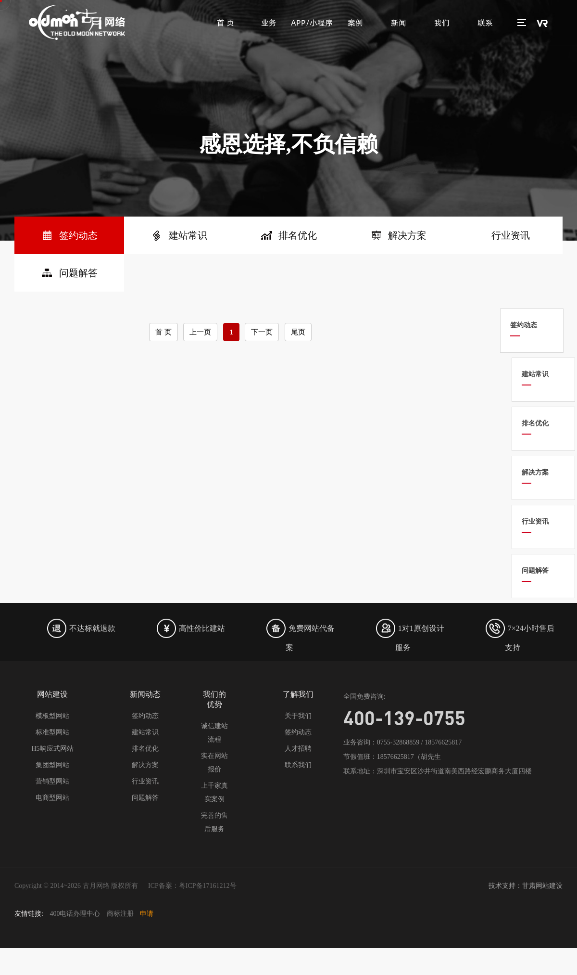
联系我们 (298, 765)
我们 (442, 22)
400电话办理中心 (75, 913)
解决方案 (145, 765)
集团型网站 (52, 765)
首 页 (225, 22)
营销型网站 (52, 781)
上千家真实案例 (214, 792)
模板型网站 (52, 715)
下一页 (262, 332)
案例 (355, 22)
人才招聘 (298, 748)
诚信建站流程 (214, 732)
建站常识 (145, 732)
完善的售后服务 (214, 822)
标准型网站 (52, 732)
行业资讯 (145, 781)
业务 (268, 22)
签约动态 (145, 715)
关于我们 (298, 715)
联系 (485, 22)
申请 (146, 913)
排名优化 (145, 748)
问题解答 (145, 797)
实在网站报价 (214, 762)
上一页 (200, 332)
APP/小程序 (312, 22)
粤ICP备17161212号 (208, 885)
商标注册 (120, 913)
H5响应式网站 (52, 748)
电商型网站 (52, 797)
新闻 (398, 22)
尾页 (298, 332)
